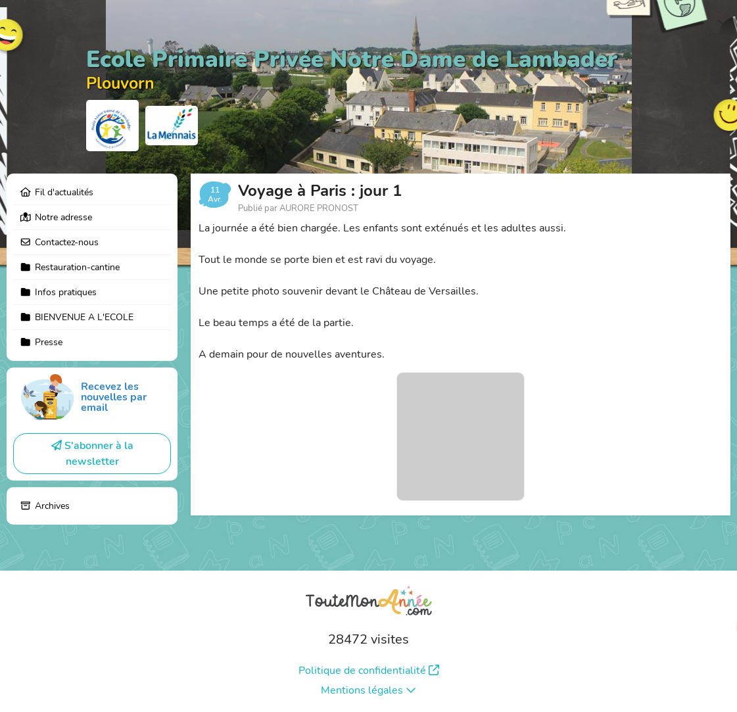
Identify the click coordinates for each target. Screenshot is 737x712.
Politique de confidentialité (368, 670)
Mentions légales (368, 690)
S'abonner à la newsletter (92, 454)
